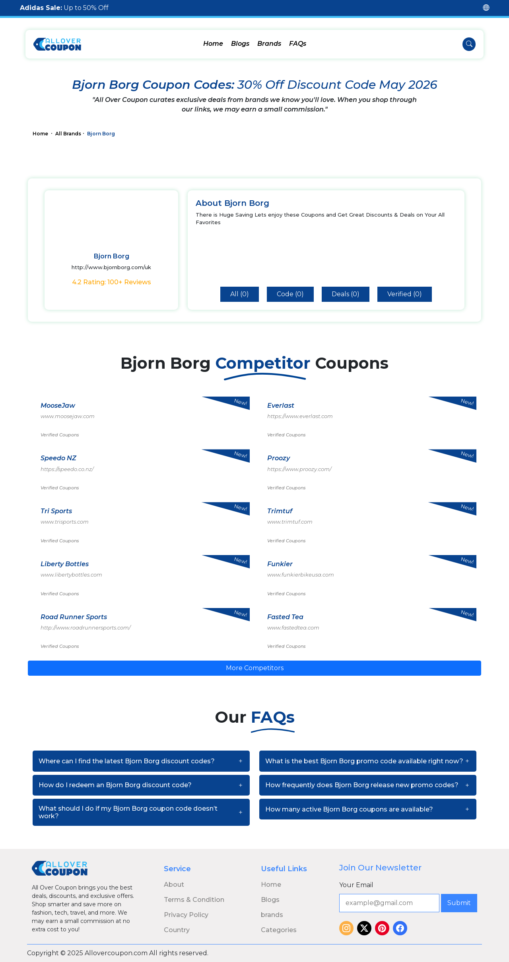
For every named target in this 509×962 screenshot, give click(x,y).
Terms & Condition (194, 899)
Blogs (240, 43)
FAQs (297, 43)
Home (213, 43)
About (174, 884)
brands (272, 915)
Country (177, 930)
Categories (279, 930)
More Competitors (255, 668)
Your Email (356, 885)
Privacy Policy (186, 915)
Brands (269, 43)
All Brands (68, 134)
